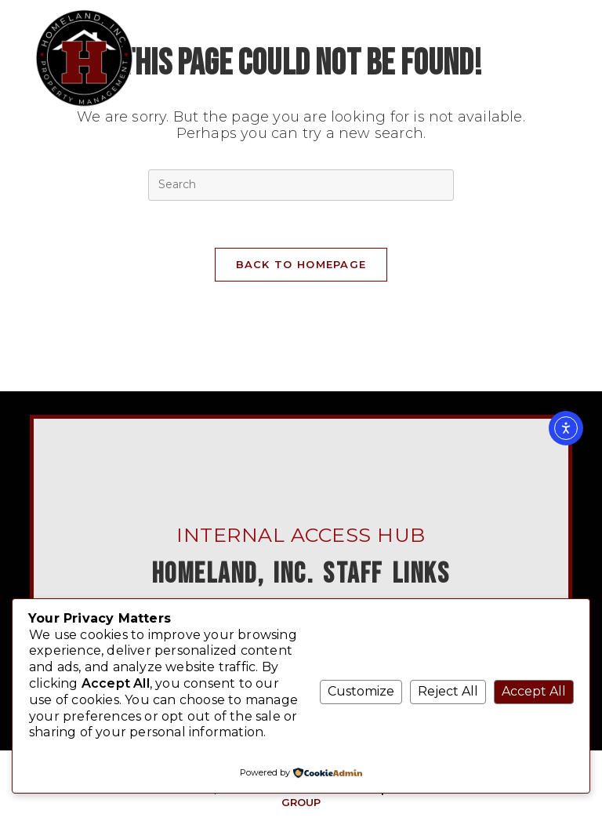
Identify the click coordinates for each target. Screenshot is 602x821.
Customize (361, 691)
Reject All (448, 691)
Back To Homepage (301, 264)
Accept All (534, 691)
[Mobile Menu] (544, 12)
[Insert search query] (301, 185)
